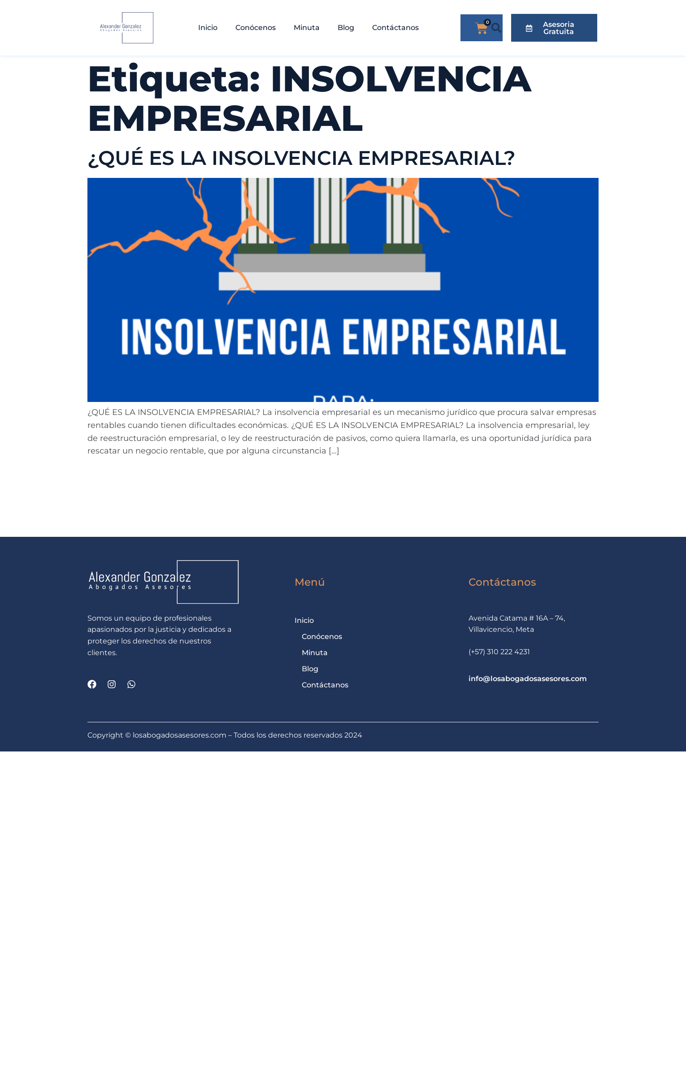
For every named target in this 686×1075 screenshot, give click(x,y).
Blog (346, 27)
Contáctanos (395, 27)
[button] (496, 28)
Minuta (307, 27)
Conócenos (255, 27)
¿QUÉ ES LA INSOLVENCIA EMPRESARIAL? (301, 158)
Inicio (207, 27)
